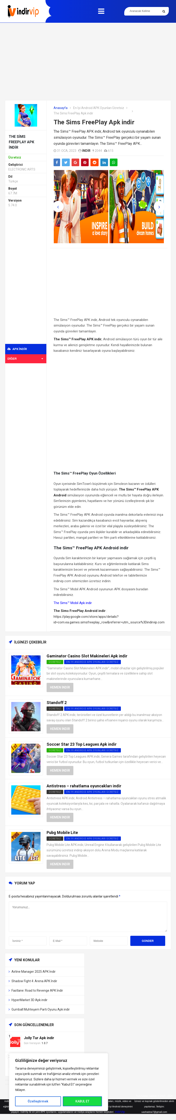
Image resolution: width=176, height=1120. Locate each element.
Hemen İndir (60, 687)
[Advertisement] (88, 61)
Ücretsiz (55, 708)
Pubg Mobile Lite (62, 832)
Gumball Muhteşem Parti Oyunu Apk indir (40, 1009)
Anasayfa (61, 108)
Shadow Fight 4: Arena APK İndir (34, 981)
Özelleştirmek (38, 1101)
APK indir (17, 349)
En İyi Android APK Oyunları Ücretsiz (98, 108)
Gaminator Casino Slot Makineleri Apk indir (87, 656)
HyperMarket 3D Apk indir (29, 1000)
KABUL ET (82, 1101)
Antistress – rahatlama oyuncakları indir (84, 786)
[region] (58, 1082)
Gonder (148, 941)
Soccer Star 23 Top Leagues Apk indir (82, 744)
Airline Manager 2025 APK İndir (33, 971)
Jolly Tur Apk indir (39, 1038)
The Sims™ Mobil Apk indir (73, 603)
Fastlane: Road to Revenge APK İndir (37, 990)
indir (86, 150)
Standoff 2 (57, 702)
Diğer (25, 358)
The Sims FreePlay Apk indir (94, 122)
